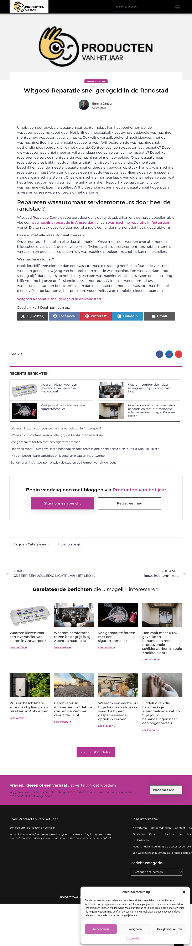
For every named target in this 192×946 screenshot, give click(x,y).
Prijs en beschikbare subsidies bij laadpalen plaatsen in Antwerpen (59, 456)
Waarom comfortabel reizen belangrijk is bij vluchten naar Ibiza (149, 388)
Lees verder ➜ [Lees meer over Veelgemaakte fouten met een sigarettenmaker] (106, 647)
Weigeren (135, 929)
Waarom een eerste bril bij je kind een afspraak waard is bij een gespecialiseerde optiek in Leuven (118, 711)
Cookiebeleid (133, 938)
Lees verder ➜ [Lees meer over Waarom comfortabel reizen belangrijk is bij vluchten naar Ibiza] (62, 647)
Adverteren (140, 827)
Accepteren (101, 929)
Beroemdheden (161, 827)
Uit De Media (141, 840)
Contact (180, 827)
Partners (170, 834)
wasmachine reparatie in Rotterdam (139, 222)
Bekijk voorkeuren (169, 929)
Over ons (154, 834)
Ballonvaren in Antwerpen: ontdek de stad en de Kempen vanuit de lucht (63, 462)
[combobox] (137, 6)
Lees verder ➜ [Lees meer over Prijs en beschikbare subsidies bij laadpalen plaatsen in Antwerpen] (18, 717)
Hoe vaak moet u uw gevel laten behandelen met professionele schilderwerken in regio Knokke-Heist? (151, 410)
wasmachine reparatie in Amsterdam (63, 222)
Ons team (139, 834)
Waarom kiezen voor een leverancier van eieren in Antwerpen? (59, 388)
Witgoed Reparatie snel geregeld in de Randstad (59, 299)
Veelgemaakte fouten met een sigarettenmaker (63, 407)
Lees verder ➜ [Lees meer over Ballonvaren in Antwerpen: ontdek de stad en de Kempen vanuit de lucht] (62, 721)
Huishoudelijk (96, 81)
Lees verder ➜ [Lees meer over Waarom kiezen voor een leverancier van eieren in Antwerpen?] (18, 647)
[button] (184, 892)
